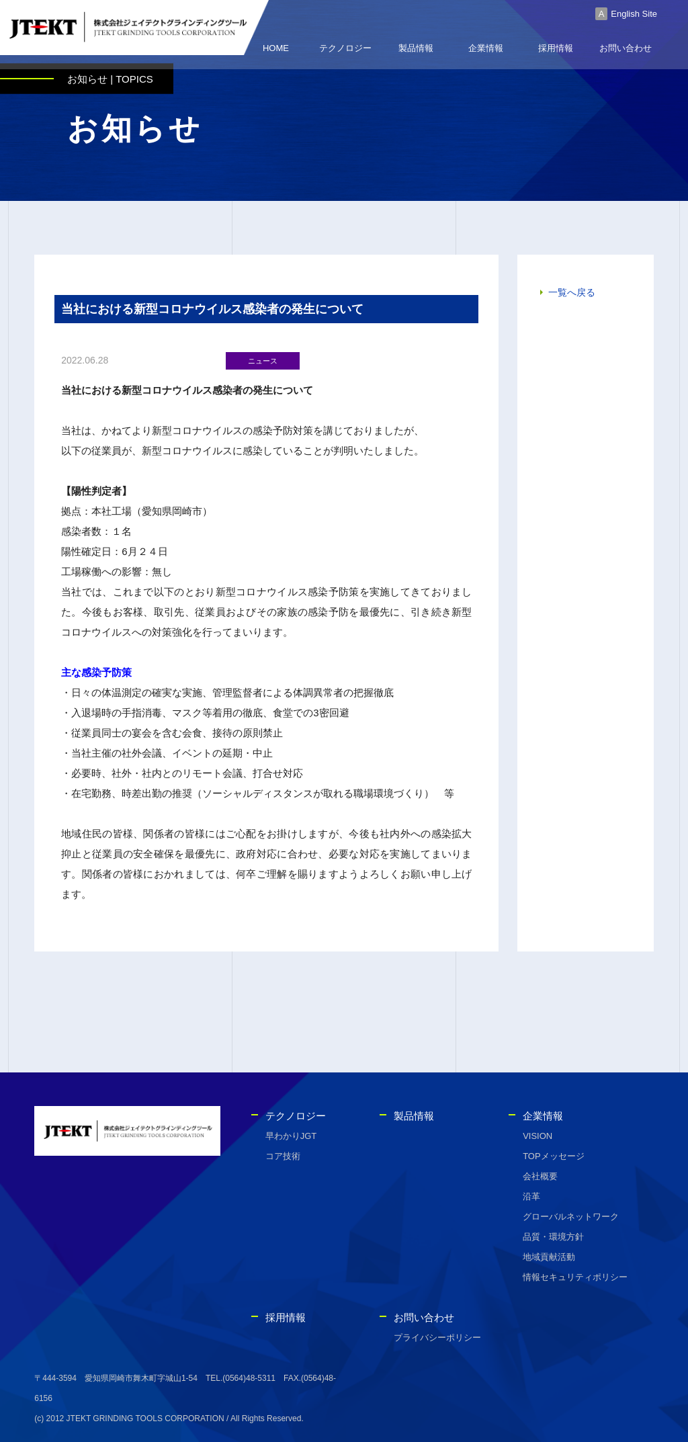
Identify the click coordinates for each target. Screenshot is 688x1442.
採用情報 (555, 50)
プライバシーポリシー (437, 1337)
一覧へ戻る (571, 294)
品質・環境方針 (553, 1237)
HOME (276, 50)
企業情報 (485, 50)
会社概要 (540, 1176)
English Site (634, 14)
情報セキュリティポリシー (575, 1277)
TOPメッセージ (554, 1156)
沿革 (531, 1196)
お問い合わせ (625, 50)
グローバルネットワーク (571, 1217)
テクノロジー (345, 50)
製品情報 (415, 50)
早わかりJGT (291, 1136)
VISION (537, 1136)
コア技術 (282, 1156)
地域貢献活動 (549, 1257)
